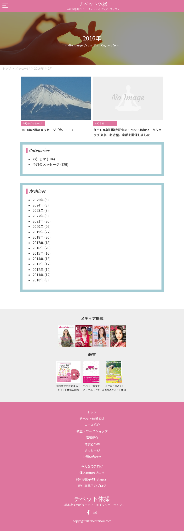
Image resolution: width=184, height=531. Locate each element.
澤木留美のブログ (92, 472)
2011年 (38, 274)
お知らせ (39, 159)
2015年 (38, 253)
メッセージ (92, 450)
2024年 (38, 205)
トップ (92, 412)
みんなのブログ (92, 466)
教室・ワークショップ (92, 431)
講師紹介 (92, 437)
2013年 (38, 264)
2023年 (38, 210)
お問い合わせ (92, 456)
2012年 (38, 269)
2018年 (38, 237)
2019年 (38, 231)
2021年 (38, 221)
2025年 (38, 199)
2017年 (38, 242)
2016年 (39, 68)
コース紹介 (92, 424)
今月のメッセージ (46, 164)
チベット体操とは (92, 418)
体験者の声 (92, 444)
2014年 (38, 258)
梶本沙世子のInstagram (92, 479)
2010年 (38, 280)
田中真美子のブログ (92, 485)
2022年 (38, 215)
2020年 (38, 226)
